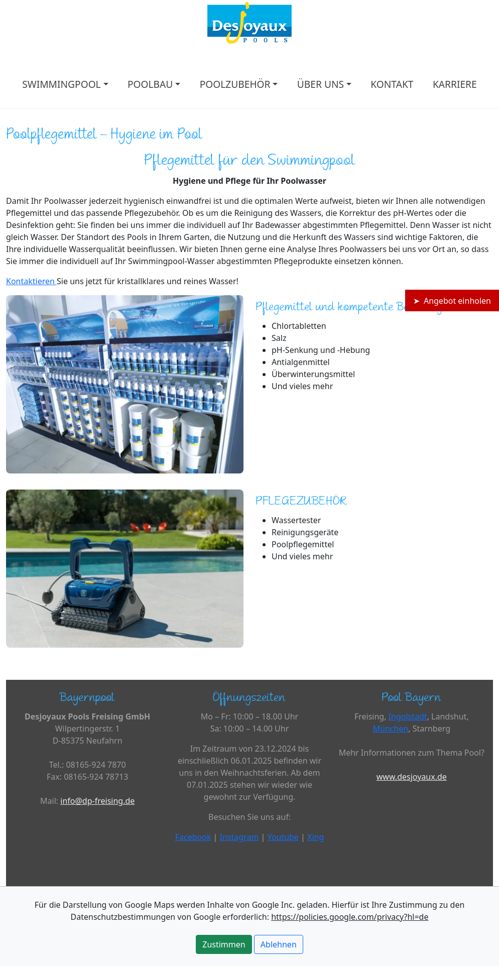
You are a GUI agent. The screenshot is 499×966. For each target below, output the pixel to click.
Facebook (193, 836)
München (391, 728)
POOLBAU (150, 84)
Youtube (283, 836)
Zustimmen (223, 944)
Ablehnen (279, 944)
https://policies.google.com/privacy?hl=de (349, 916)
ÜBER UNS (320, 84)
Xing (315, 836)
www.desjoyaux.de (412, 776)
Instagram (239, 836)
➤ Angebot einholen (452, 300)
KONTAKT (391, 84)
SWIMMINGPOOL (61, 84)
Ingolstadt (408, 716)
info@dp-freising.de (97, 800)
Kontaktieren (31, 281)
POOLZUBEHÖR (235, 84)
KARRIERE (455, 84)
